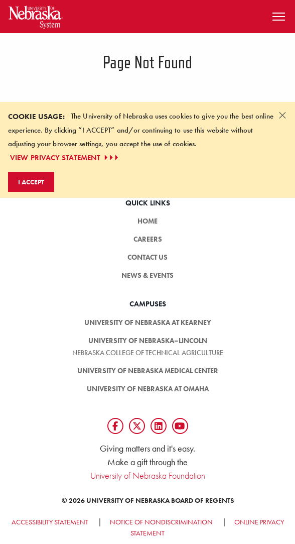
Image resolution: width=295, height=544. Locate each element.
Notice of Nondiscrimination (161, 521)
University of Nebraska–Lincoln (147, 340)
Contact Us (147, 257)
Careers (147, 239)
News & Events (147, 275)
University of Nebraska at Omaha (148, 388)
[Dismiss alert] (282, 115)
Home (147, 221)
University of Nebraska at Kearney (147, 322)
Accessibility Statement (50, 521)
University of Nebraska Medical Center (147, 370)
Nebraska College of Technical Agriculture (147, 352)
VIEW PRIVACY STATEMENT (65, 158)
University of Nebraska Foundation (147, 475)
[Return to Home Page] (35, 15)
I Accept (31, 181)
